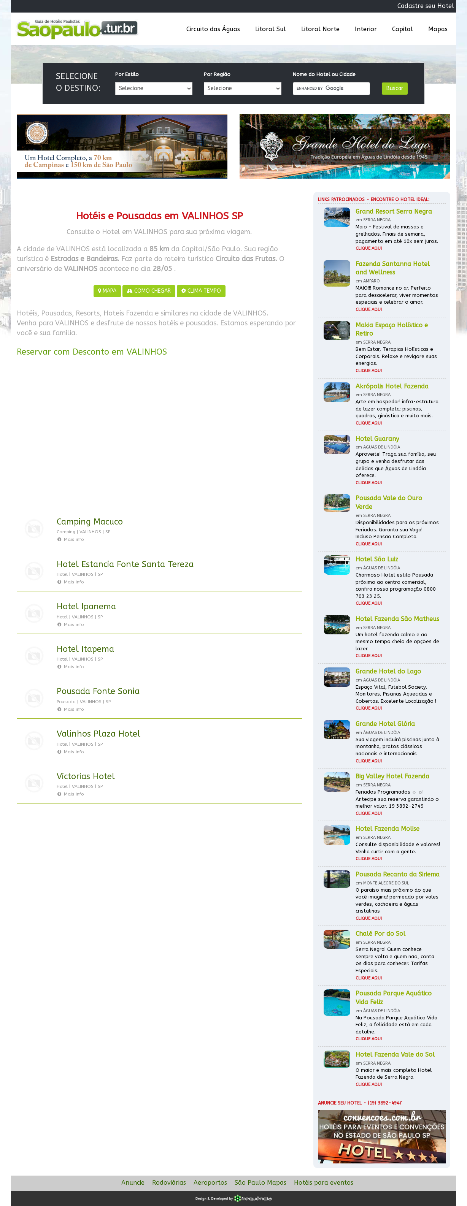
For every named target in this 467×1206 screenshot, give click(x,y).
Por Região (217, 74)
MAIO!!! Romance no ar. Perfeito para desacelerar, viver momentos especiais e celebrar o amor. (397, 295)
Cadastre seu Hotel (425, 6)
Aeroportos (210, 1182)
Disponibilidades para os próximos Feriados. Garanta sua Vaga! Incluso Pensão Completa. (397, 529)
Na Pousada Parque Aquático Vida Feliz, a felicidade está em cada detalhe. (396, 1025)
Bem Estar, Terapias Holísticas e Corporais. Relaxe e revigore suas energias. (396, 356)
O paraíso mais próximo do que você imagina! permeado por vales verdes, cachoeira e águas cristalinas (397, 900)
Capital (402, 29)
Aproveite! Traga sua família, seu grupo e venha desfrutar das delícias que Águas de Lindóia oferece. (396, 464)
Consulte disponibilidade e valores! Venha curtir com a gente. (398, 848)
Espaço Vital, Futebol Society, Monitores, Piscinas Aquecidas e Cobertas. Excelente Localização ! (396, 694)
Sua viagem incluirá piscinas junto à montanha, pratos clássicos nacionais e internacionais (397, 746)
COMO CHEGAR (149, 291)
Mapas (438, 29)
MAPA (107, 291)
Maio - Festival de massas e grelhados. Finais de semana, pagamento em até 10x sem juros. (397, 234)
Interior (366, 29)
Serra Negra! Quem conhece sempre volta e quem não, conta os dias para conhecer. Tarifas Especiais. (395, 959)
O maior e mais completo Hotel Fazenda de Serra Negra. (394, 1073)
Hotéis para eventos (323, 1182)
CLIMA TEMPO (201, 291)
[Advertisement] (159, 438)
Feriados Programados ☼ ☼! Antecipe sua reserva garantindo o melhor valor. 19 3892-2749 (397, 799)
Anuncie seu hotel (340, 1103)
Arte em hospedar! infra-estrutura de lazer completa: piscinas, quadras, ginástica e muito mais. (397, 408)
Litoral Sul (270, 29)
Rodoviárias (169, 1182)
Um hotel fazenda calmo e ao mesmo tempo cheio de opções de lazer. (397, 641)
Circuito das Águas (213, 29)
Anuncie (133, 1182)
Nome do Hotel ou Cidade (324, 74)
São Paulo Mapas (260, 1182)
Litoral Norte (320, 29)
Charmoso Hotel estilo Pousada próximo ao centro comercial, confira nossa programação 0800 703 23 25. (396, 585)
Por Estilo (127, 74)
